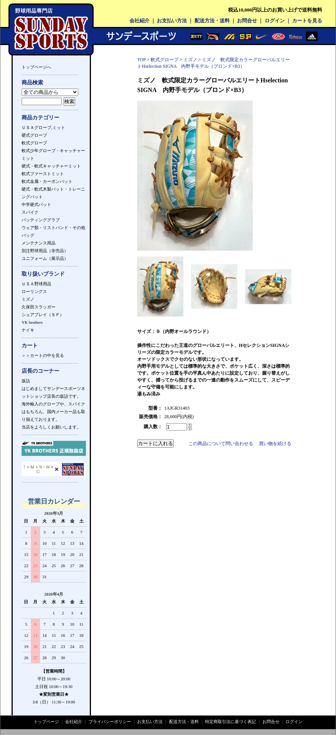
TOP (141, 59)
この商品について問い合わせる (220, 443)
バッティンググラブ (41, 220)
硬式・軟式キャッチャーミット (51, 166)
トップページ (46, 721)
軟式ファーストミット (43, 173)
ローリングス (34, 291)
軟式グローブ (34, 143)
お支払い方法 (172, 20)
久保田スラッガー (38, 307)
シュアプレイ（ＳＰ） (43, 314)
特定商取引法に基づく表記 (230, 721)
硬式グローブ (34, 135)
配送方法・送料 (212, 20)
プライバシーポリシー (110, 721)
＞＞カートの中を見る (43, 355)
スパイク (30, 212)
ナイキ (28, 330)
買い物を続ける (275, 443)
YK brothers (32, 322)
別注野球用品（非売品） (45, 250)
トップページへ (36, 67)
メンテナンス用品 (38, 243)
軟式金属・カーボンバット (47, 181)
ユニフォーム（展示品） (45, 258)
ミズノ (28, 299)
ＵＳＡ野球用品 (36, 283)
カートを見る (307, 20)
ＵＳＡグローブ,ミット (43, 127)
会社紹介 (139, 20)
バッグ (28, 235)
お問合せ (247, 20)
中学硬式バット (36, 204)
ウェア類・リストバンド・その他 (53, 227)
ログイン (275, 20)
